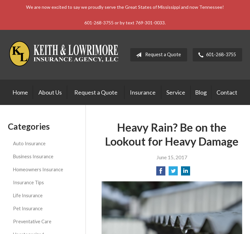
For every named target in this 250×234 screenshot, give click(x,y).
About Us (50, 92)
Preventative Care (32, 221)
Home (20, 92)
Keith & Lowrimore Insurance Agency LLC (65, 54)
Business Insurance (33, 156)
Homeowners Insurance (38, 169)
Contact (226, 92)
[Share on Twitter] (173, 173)
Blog (201, 92)
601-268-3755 (216, 55)
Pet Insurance (28, 208)
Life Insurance (28, 195)
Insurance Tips (28, 182)
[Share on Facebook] (160, 173)
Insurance (143, 92)
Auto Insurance (29, 143)
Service (175, 92)
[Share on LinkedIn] (185, 173)
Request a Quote (157, 55)
